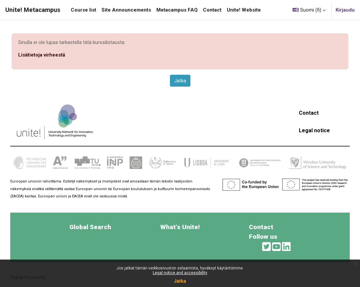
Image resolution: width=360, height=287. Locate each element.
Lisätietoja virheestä (41, 55)
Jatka (180, 281)
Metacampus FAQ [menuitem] (177, 10)
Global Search (90, 227)
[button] (309, 10)
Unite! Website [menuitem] (244, 10)
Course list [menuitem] (83, 10)
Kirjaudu (345, 10)
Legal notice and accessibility (180, 272)
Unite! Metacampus (32, 9)
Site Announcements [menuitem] (126, 10)
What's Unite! (180, 227)
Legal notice (314, 130)
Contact (309, 113)
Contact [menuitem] (212, 10)
